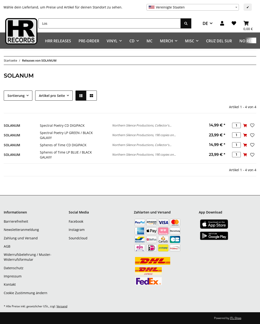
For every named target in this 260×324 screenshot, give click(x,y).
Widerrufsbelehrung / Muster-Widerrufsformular (27, 257)
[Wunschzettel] (234, 23)
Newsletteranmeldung (21, 229)
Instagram (77, 229)
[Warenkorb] (248, 23)
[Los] (109, 23)
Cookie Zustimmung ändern (25, 293)
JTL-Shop (235, 318)
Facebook (76, 221)
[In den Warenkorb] (245, 125)
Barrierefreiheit (16, 221)
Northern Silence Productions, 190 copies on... (144, 135)
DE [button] (205, 23)
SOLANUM (12, 125)
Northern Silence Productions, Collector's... (141, 125)
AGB (7, 246)
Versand (62, 306)
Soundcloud (78, 238)
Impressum (13, 276)
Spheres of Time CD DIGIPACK (63, 145)
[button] (222, 23)
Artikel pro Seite (52, 95)
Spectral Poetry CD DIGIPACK (62, 125)
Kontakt (10, 284)
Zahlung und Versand (21, 238)
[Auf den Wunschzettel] (251, 125)
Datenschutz (13, 268)
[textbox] (193, 7)
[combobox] (193, 7)
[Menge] (236, 125)
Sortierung (16, 95)
